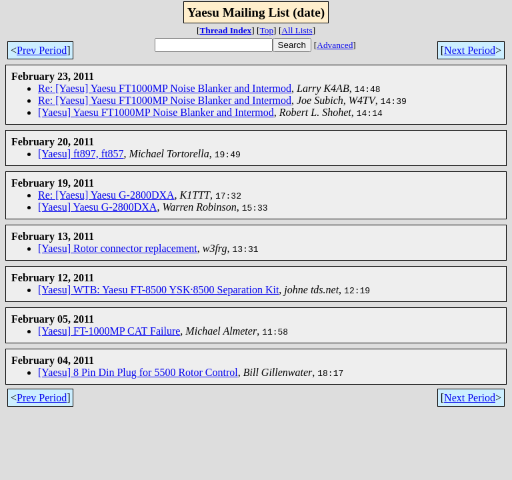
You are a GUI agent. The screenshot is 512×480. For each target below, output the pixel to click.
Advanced (335, 45)
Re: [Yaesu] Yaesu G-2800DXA (106, 195)
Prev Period (42, 50)
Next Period (469, 50)
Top (267, 30)
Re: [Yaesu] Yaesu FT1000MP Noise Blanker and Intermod (164, 88)
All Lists (296, 30)
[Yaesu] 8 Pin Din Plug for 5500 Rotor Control (138, 372)
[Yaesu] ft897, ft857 (81, 153)
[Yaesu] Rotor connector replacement (117, 248)
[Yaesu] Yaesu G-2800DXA (97, 207)
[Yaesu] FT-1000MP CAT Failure (109, 331)
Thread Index (225, 30)
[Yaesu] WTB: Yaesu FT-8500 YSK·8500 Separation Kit (158, 289)
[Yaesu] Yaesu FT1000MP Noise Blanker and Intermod (156, 112)
